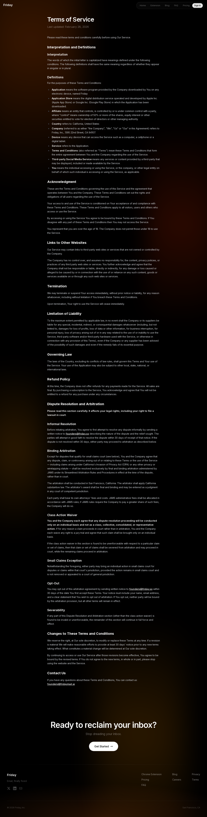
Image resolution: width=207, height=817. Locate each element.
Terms (195, 779)
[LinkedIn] (14, 788)
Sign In (197, 5)
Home (143, 5)
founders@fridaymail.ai (61, 684)
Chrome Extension (151, 774)
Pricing (186, 5)
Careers (176, 779)
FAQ (176, 5)
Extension (155, 5)
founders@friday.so (77, 433)
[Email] (20, 788)
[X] (8, 788)
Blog (167, 5)
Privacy (196, 774)
